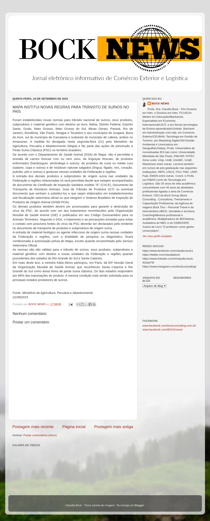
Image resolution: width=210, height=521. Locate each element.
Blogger (139, 505)
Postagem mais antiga (113, 426)
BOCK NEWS (160, 103)
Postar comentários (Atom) (40, 435)
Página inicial (74, 426)
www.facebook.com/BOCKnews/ (163, 329)
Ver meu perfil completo (157, 236)
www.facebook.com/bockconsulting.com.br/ (169, 325)
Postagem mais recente (33, 426)
